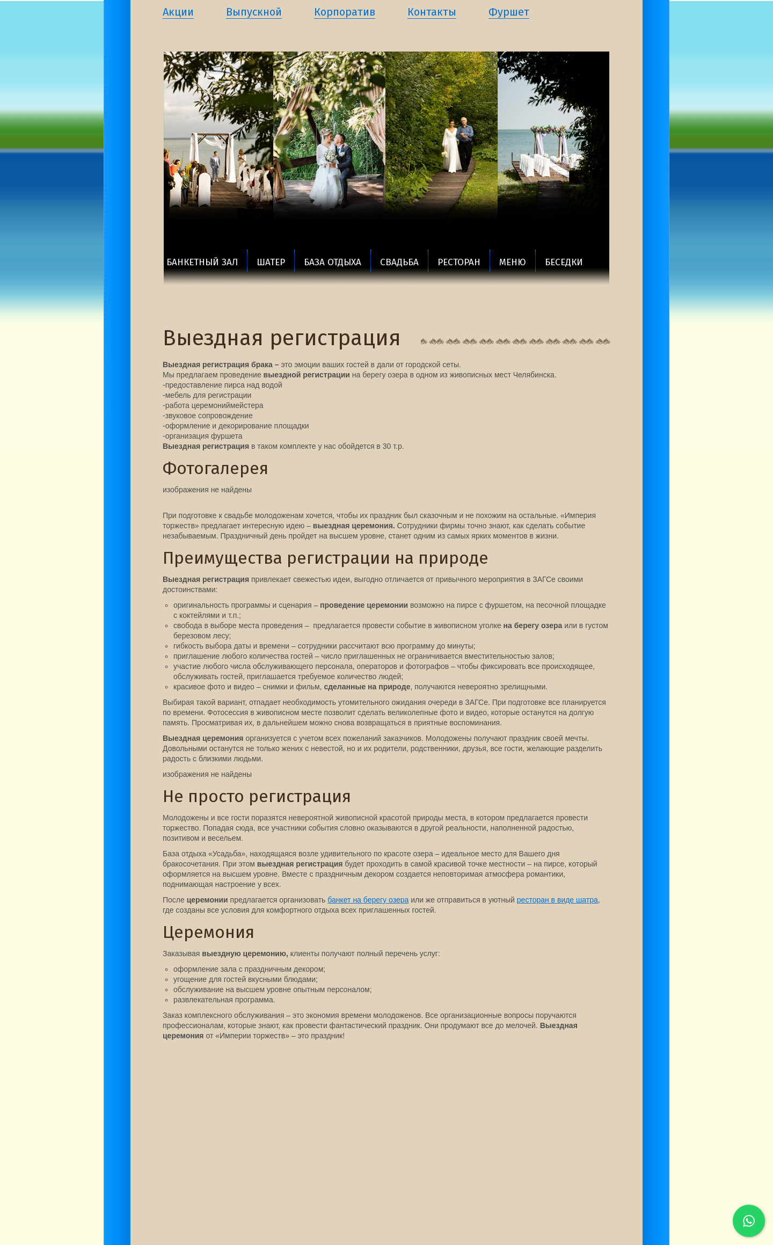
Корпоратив (344, 11)
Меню (512, 262)
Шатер (271, 262)
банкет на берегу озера (368, 899)
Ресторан (458, 262)
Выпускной (254, 11)
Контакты (431, 11)
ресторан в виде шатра (557, 899)
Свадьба (399, 262)
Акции (178, 11)
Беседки (564, 262)
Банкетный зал (202, 262)
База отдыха (332, 262)
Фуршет (508, 11)
